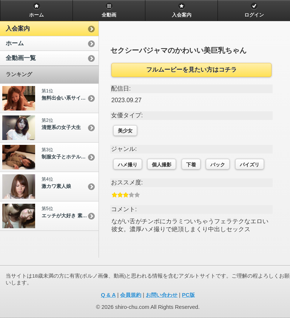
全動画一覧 (21, 58)
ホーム (15, 43)
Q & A (108, 295)
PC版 (188, 295)
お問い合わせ (161, 295)
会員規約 (130, 295)
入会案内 (18, 28)
